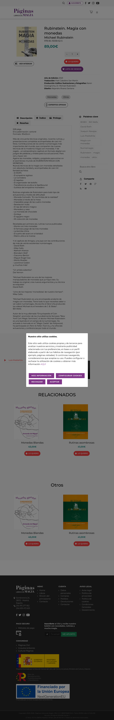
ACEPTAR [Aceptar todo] (54, 382)
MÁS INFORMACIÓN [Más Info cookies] (41, 375)
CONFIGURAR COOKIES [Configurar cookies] (70, 375)
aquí (43, 364)
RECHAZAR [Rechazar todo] (37, 382)
